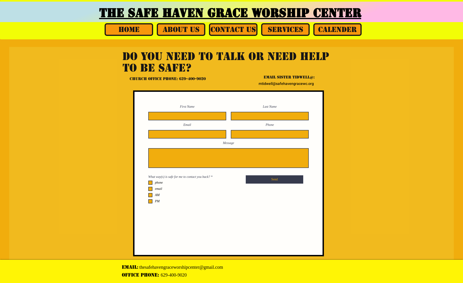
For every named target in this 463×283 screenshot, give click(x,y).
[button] (181, 29)
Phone (270, 125)
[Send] (274, 179)
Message (228, 143)
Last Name (270, 106)
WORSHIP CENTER (306, 13)
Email (187, 125)
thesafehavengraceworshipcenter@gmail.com (181, 267)
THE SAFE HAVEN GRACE (175, 13)
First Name (187, 106)
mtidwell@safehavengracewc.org (286, 84)
